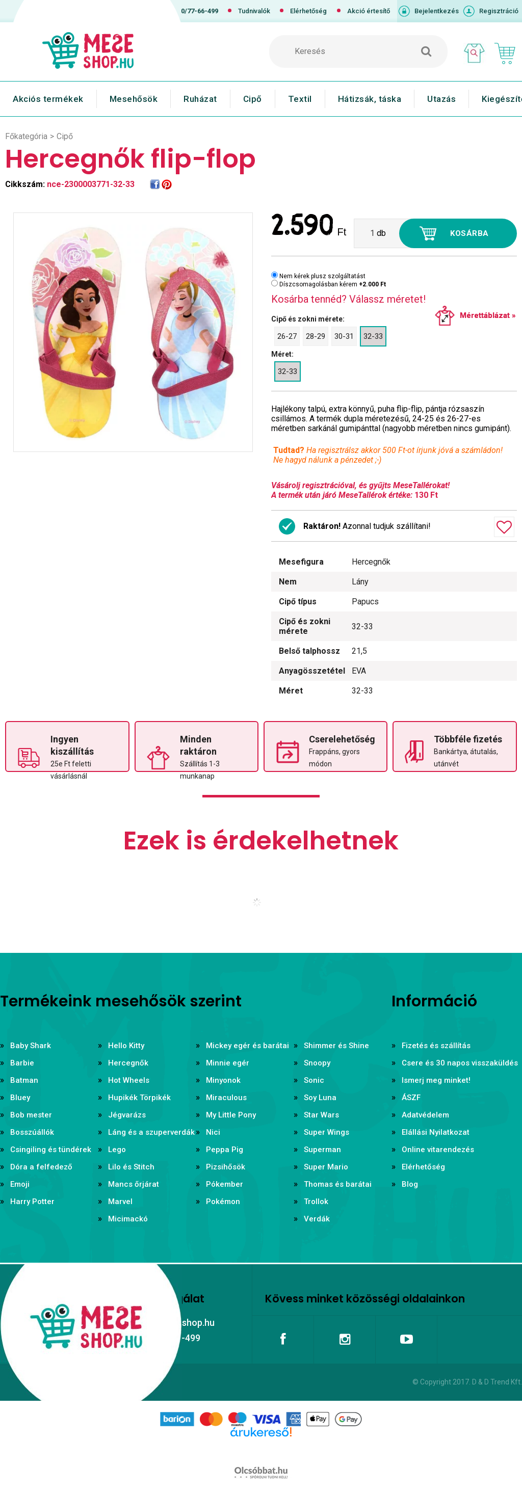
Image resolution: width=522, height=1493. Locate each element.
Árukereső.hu (260, 1448)
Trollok (316, 1201)
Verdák (317, 1218)
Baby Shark (30, 1045)
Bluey (20, 1097)
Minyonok (223, 1080)
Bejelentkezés (436, 11)
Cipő (252, 99)
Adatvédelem (425, 1114)
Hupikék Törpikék (139, 1097)
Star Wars (321, 1114)
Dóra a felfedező (41, 1166)
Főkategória (26, 136)
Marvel (120, 1201)
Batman (24, 1080)
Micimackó (128, 1218)
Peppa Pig (224, 1149)
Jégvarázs (127, 1114)
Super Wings (326, 1132)
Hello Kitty (126, 1045)
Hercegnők (128, 1063)
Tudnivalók (254, 11)
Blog (410, 1184)
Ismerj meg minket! (436, 1080)
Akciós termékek (48, 99)
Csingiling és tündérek (50, 1149)
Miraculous (226, 1097)
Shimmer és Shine (336, 1045)
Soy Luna (320, 1097)
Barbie (22, 1063)
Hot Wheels (128, 1080)
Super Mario (326, 1166)
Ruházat (200, 99)
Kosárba (469, 233)
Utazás (441, 99)
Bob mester (31, 1114)
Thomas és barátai (338, 1184)
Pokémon (223, 1201)
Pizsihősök (225, 1166)
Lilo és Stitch (131, 1166)
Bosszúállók (32, 1132)
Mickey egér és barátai (247, 1045)
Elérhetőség (308, 11)
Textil (300, 99)
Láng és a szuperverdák (151, 1132)
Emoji (20, 1184)
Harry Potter (32, 1201)
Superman (322, 1149)
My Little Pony (231, 1114)
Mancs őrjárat (133, 1184)
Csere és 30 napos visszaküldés (460, 1063)
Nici (213, 1132)
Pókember (224, 1184)
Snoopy (317, 1063)
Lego (117, 1149)
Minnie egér (227, 1063)
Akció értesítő (368, 11)
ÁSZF (411, 1097)
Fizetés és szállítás (436, 1045)
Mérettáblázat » (488, 315)
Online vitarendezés (438, 1149)
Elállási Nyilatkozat (435, 1132)
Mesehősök (134, 99)
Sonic (314, 1080)
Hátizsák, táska (370, 99)
